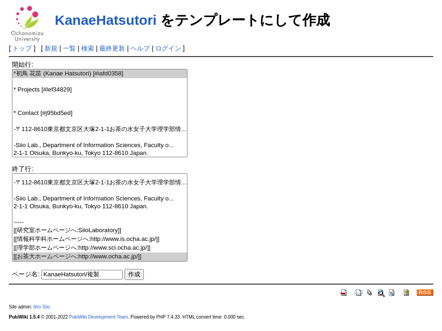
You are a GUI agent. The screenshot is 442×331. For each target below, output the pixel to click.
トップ (22, 48)
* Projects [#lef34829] (99, 90)
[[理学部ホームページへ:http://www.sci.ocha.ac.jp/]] (99, 248)
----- (99, 222)
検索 (87, 48)
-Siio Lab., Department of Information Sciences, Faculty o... (99, 145)
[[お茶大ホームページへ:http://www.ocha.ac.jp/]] (99, 256)
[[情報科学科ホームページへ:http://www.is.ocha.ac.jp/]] (99, 239)
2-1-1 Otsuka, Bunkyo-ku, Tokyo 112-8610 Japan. (99, 153)
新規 (51, 48)
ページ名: (26, 274)
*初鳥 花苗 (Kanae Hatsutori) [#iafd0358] (99, 73)
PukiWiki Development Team (98, 317)
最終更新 (112, 48)
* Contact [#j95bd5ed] (99, 113)
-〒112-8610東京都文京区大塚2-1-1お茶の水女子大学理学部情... (99, 129)
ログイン (168, 48)
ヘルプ (140, 48)
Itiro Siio (41, 306)
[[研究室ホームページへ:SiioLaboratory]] (99, 230)
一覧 (69, 48)
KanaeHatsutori (106, 20)
